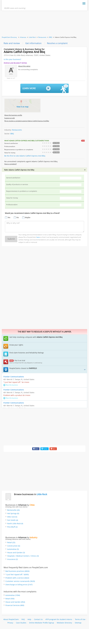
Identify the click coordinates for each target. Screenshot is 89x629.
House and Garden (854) (15, 602)
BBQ (50, 37)
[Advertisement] (44, 23)
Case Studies (21, 623)
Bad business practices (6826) (17, 571)
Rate (44, 170)
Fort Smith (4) (12, 520)
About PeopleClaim (11, 619)
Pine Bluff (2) (12, 527)
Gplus (53, 449)
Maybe (27, 217)
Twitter (44, 449)
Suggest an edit (9, 118)
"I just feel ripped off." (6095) (17, 574)
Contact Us (38, 619)
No (17, 217)
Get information (33, 43)
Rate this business (10, 385)
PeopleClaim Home (15, 4)
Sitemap (78, 623)
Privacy (10, 623)
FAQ (23, 619)
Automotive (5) (13, 549)
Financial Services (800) (14, 605)
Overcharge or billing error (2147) (18, 584)
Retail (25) (11, 542)
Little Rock (32, 37)
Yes (9, 217)
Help (29, 619)
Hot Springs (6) (13, 513)
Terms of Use (80, 619)
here (38, 237)
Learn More (45, 88)
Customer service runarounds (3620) (20, 581)
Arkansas (23, 37)
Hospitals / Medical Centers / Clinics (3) (23, 556)
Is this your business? (12, 59)
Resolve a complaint (57, 43)
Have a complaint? (10, 164)
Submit (11, 238)
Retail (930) (9, 598)
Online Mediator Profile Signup (41, 623)
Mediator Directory (64, 623)
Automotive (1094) (12, 595)
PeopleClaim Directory (9, 37)
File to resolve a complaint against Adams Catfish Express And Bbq (26, 121)
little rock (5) (12, 517)
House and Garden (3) (16, 552)
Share (35, 449)
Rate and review (12, 43)
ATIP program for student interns (58, 619)
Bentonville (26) (13, 510)
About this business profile (13, 115)
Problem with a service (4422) (17, 578)
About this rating (24, 66)
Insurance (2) (12, 559)
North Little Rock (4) (15, 523)
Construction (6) (13, 546)
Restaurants (42, 37)
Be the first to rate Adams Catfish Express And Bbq (24, 156)
